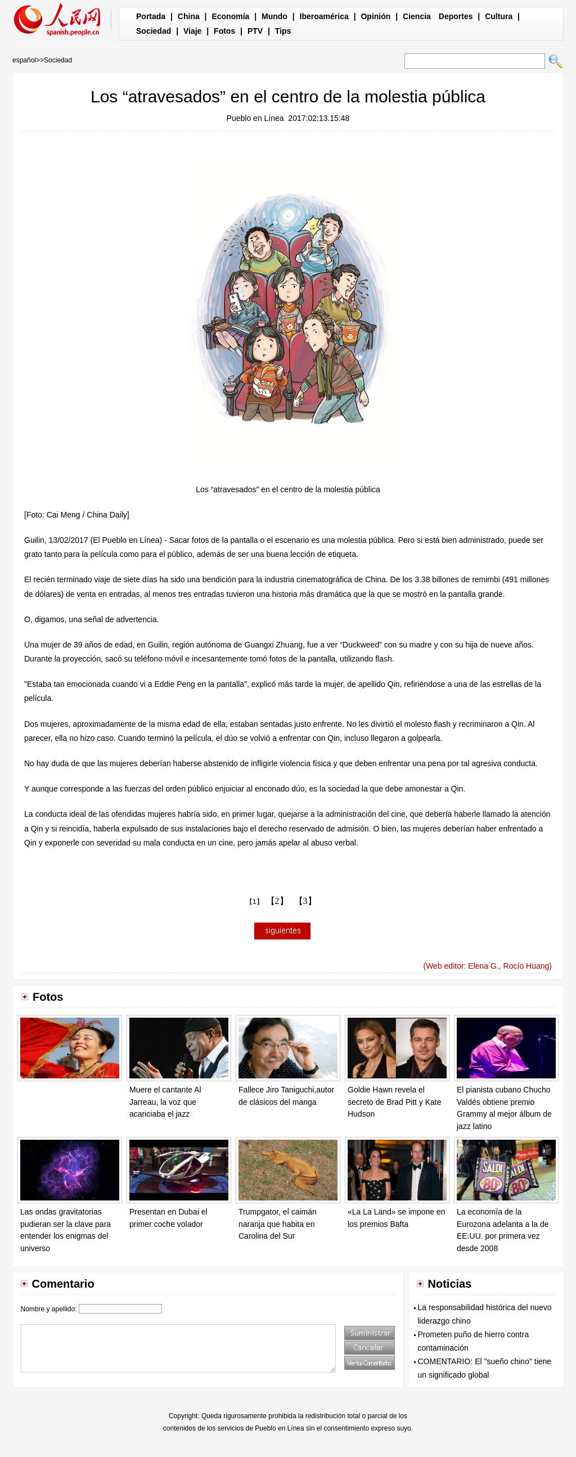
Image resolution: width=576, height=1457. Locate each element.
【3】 (305, 901)
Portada (150, 16)
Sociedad (153, 30)
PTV (255, 30)
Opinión (375, 16)
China (189, 16)
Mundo (274, 16)
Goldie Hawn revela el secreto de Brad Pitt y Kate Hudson (395, 1101)
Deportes (456, 16)
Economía (230, 16)
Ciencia (417, 16)
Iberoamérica (324, 16)
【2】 (277, 901)
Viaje (192, 30)
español (24, 60)
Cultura (498, 16)
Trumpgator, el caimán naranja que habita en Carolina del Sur (277, 1223)
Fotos (224, 30)
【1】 (254, 902)
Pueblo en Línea (255, 118)
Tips (283, 30)
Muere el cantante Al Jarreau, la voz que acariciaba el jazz (165, 1101)
